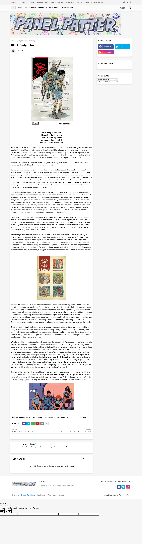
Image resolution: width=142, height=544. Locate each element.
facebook (107, 46)
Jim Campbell (50, 417)
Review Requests (66, 8)
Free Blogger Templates (56, 495)
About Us (41, 8)
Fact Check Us (124, 495)
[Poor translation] (8, 511)
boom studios (24, 417)
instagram (107, 52)
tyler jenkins (21, 41)
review (69, 417)
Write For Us (53, 8)
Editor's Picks (30, 8)
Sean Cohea (28, 444)
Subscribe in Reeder (72, 2)
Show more (87, 459)
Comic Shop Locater (110, 495)
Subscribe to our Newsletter (38, 2)
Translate (112, 81)
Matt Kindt (61, 417)
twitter (124, 46)
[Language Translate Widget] (107, 79)
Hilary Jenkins (37, 417)
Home (20, 8)
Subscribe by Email (56, 2)
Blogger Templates (28, 495)
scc (75, 417)
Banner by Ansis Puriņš (18, 2)
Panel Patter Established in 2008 (92, 2)
